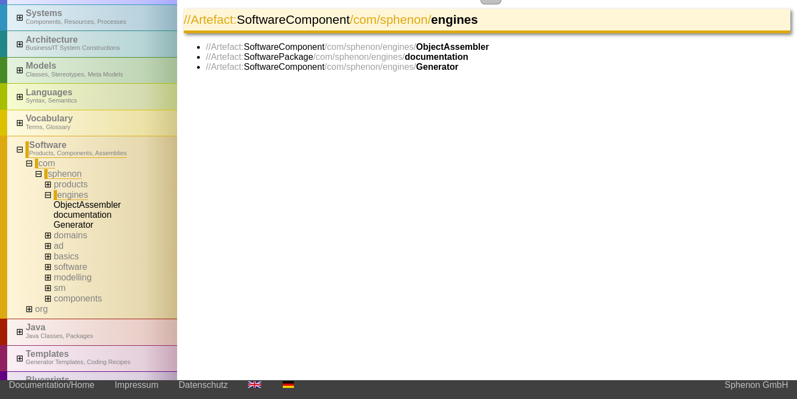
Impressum (136, 385)
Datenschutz (203, 385)
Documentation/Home (52, 385)
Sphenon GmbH (756, 385)
